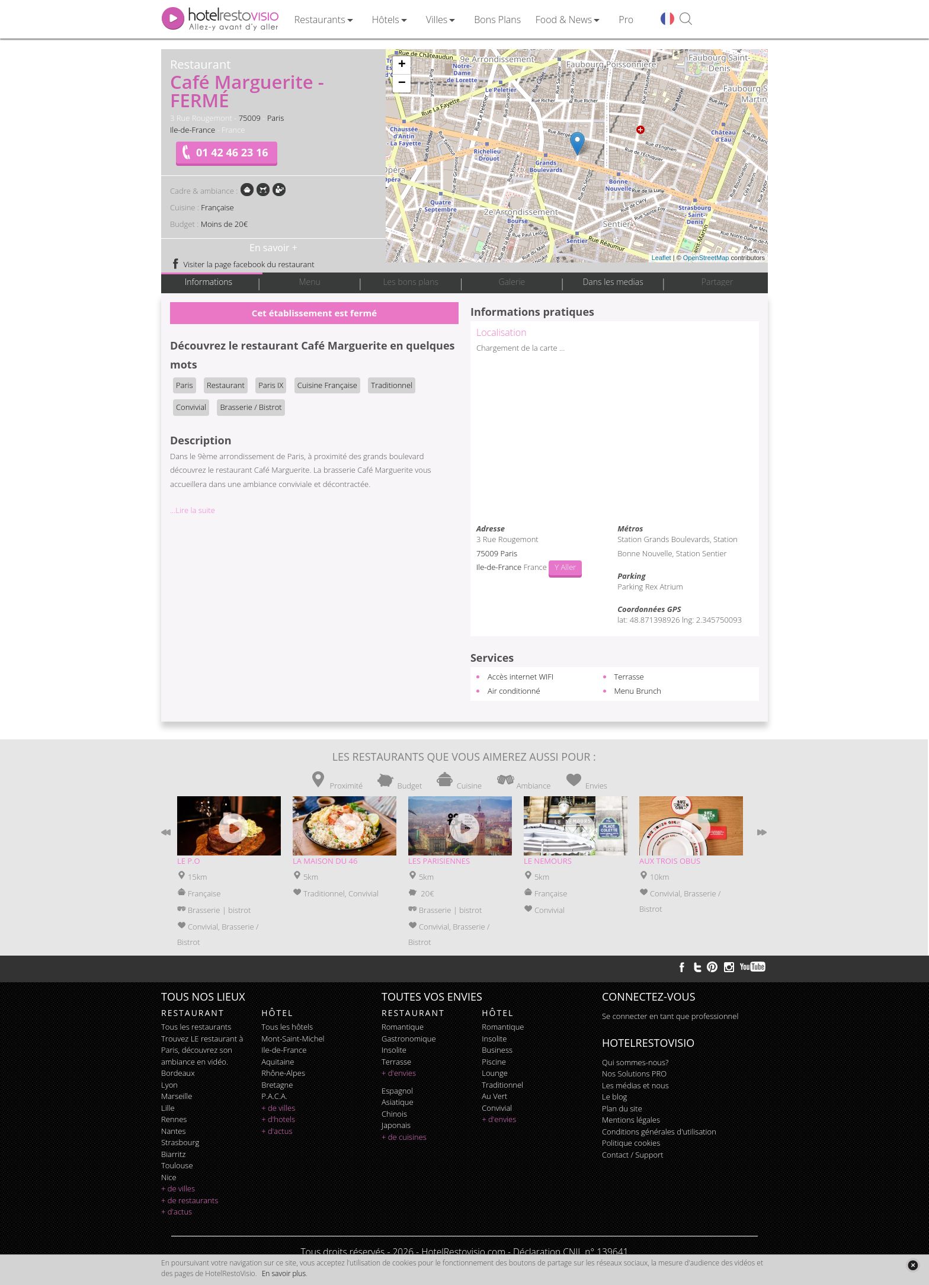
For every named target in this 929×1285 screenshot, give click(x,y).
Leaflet (661, 257)
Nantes (173, 1131)
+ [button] (402, 65)
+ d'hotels (278, 1119)
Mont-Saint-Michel (292, 1038)
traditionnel (502, 1084)
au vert (494, 1096)
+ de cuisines (404, 1137)
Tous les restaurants (196, 1026)
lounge (495, 1073)
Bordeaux (178, 1073)
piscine (494, 1061)
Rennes (174, 1119)
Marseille (176, 1096)
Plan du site (622, 1108)
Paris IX (270, 385)
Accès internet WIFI (520, 676)
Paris (275, 118)
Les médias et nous (635, 1085)
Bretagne (277, 1084)
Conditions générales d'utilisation (659, 1131)
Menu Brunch (638, 690)
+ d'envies (399, 1073)
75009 (250, 118)
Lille (168, 1108)
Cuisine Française (327, 385)
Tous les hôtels (287, 1026)
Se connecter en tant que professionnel (670, 1016)
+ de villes (178, 1188)
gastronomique (409, 1038)
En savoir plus (284, 1273)
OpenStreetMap (706, 257)
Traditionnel (391, 385)
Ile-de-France (192, 129)
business (497, 1049)
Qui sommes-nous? (635, 1062)
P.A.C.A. (274, 1096)
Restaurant (226, 385)
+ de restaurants (189, 1200)
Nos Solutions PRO (634, 1073)
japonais (396, 1125)
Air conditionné (514, 690)
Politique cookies (631, 1142)
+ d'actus (176, 1211)
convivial (497, 1108)
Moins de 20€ (224, 224)
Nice (169, 1177)
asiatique (398, 1102)
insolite (394, 1049)
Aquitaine (277, 1061)
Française (217, 207)
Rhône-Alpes (283, 1073)
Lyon (169, 1084)
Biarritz (173, 1154)
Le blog (614, 1096)
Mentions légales (631, 1119)
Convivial (191, 407)
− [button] (402, 83)
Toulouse (177, 1165)
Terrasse (629, 676)
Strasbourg (180, 1142)
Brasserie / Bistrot (250, 407)
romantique (403, 1026)
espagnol (397, 1090)
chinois (394, 1113)
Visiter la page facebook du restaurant (242, 264)
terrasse (396, 1061)
